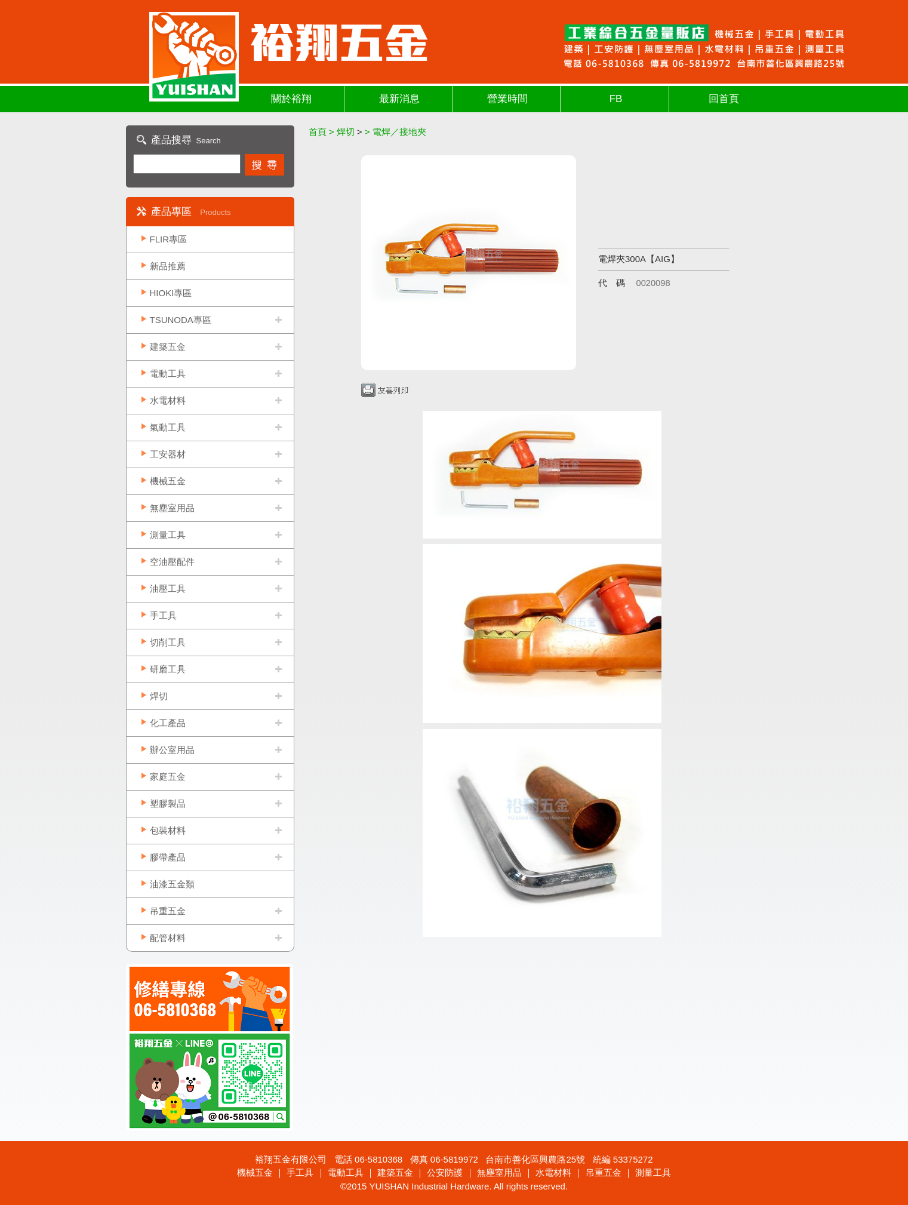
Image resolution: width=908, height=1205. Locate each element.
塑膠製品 (168, 803)
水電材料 (168, 400)
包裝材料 (168, 830)
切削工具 (168, 642)
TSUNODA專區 (180, 320)
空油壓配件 (172, 562)
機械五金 (168, 481)
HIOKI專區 (171, 293)
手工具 (163, 615)
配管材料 (168, 938)
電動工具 (168, 373)
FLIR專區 (168, 239)
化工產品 (168, 723)
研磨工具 (168, 669)
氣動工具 (168, 427)
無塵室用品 (172, 508)
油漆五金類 (172, 884)
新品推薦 (168, 266)
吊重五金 (168, 911)
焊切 (159, 696)
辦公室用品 (172, 750)
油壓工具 (168, 588)
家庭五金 (168, 776)
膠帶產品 (168, 857)
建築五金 (168, 347)
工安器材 (168, 454)
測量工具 (168, 535)
